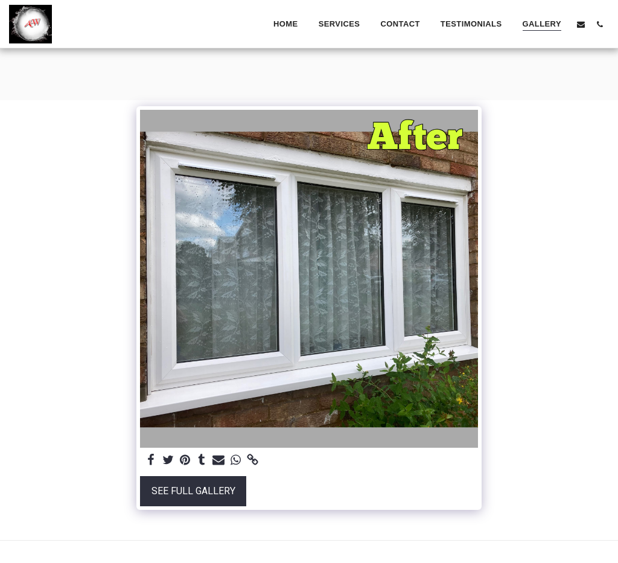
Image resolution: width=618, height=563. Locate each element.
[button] (581, 24)
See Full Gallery (193, 491)
